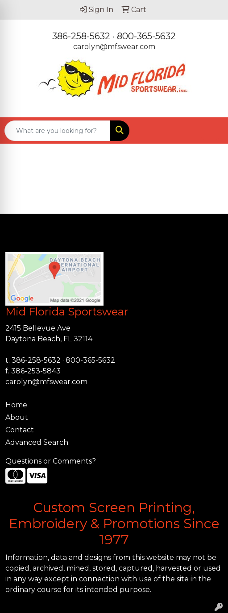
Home (16, 405)
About (16, 417)
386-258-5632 (81, 36)
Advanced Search (36, 442)
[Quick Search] (57, 130)
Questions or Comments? (50, 461)
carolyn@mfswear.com (114, 46)
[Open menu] (210, 131)
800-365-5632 (146, 36)
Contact (19, 430)
